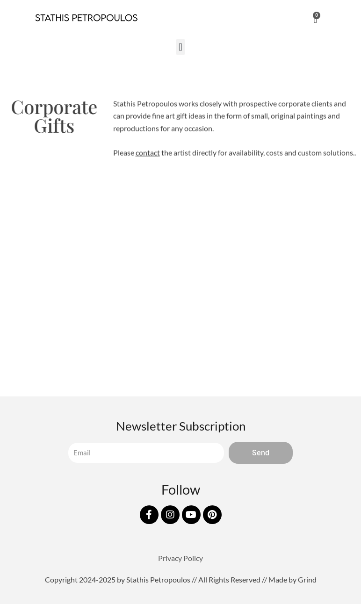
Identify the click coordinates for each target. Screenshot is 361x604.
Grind (307, 579)
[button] (180, 47)
